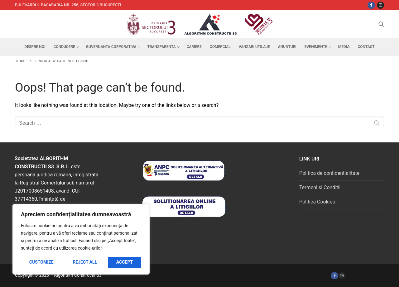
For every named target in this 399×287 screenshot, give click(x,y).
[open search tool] (381, 24)
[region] (81, 239)
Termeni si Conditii (319, 187)
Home (21, 61)
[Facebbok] (371, 5)
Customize (41, 262)
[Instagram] (380, 5)
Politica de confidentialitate (329, 173)
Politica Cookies (317, 202)
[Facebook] (334, 275)
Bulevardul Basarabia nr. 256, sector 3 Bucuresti (68, 4)
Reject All (85, 262)
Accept (124, 262)
